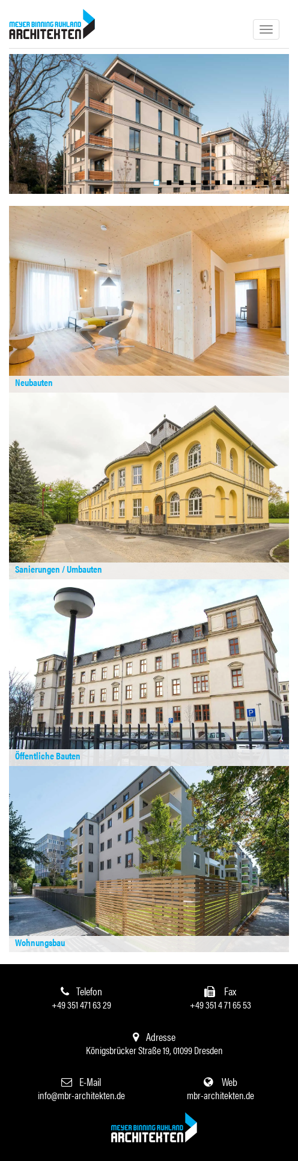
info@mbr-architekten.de (81, 1095)
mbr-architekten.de (220, 1095)
